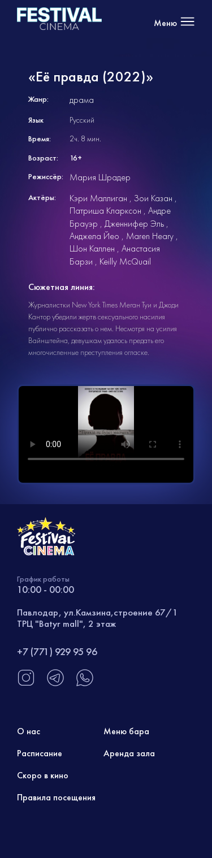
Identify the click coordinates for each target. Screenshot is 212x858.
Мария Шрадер (100, 177)
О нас (28, 731)
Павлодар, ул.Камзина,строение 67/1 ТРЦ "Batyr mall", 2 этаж (97, 618)
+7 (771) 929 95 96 (57, 651)
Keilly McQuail (125, 261)
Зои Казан (153, 198)
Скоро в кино (42, 775)
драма (82, 100)
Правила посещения (56, 797)
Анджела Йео (94, 236)
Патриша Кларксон (105, 210)
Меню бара (126, 731)
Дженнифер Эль (134, 223)
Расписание (39, 753)
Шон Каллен (92, 248)
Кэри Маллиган (98, 198)
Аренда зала (129, 753)
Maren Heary (150, 236)
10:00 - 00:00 (45, 589)
